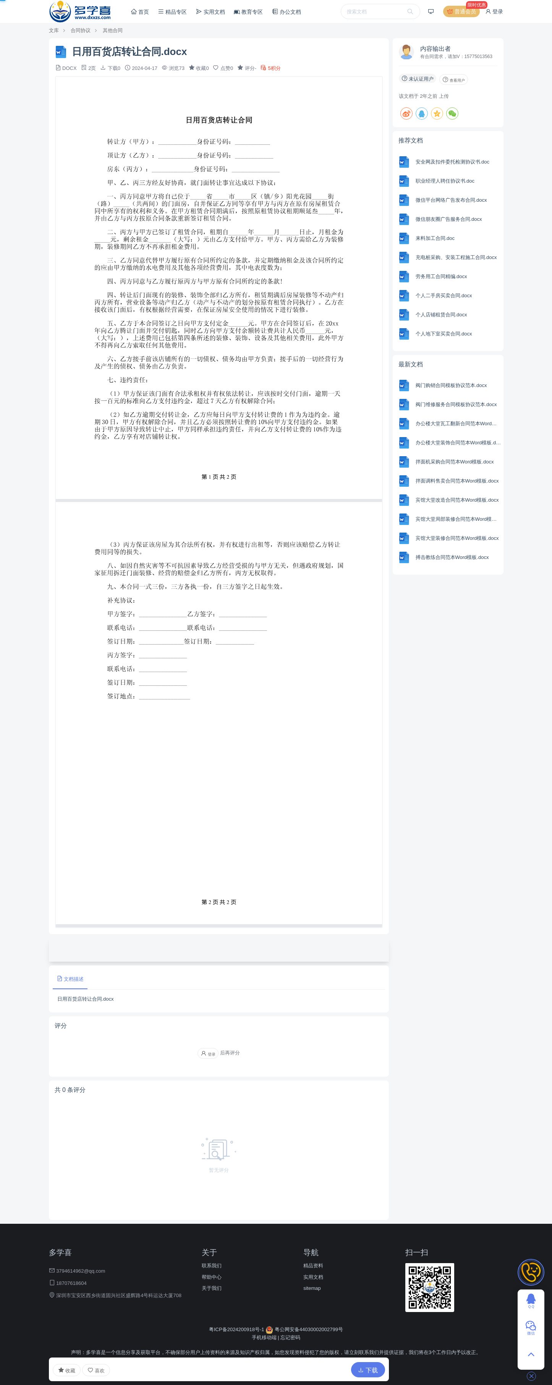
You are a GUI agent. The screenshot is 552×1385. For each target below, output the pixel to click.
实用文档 (210, 11)
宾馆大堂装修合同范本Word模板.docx (457, 538)
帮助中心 (212, 1277)
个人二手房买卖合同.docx (444, 295)
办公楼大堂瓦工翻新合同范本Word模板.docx (459, 423)
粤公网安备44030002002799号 (304, 1329)
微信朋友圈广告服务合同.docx (449, 219)
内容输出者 (435, 48)
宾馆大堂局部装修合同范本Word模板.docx (459, 519)
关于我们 (212, 1288)
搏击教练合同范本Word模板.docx (452, 557)
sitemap (312, 1288)
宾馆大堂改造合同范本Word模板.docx (457, 500)
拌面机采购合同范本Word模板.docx (455, 462)
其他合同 (113, 30)
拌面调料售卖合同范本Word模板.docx (457, 481)
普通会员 (463, 11)
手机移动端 (264, 1337)
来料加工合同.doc (435, 238)
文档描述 (70, 978)
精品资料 (313, 1265)
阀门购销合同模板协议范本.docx (451, 385)
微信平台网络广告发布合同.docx (451, 200)
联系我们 (212, 1265)
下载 (368, 1370)
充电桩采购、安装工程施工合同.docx (456, 257)
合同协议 (81, 30)
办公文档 (286, 11)
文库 (54, 30)
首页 (140, 11)
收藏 (67, 1370)
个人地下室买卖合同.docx (444, 334)
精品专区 (172, 11)
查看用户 (453, 79)
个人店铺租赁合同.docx (441, 314)
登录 (494, 11)
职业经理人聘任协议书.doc (445, 181)
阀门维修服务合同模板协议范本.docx (456, 404)
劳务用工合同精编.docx (441, 276)
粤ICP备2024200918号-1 (237, 1329)
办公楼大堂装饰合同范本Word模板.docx (459, 442)
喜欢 (96, 1370)
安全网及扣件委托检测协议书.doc (453, 162)
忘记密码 (290, 1337)
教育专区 (248, 12)
